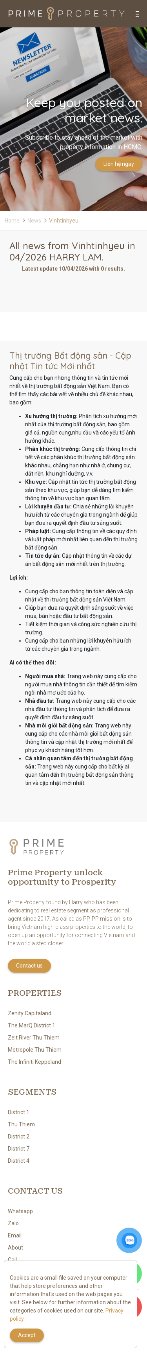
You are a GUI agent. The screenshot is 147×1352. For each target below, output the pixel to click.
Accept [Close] (27, 1335)
